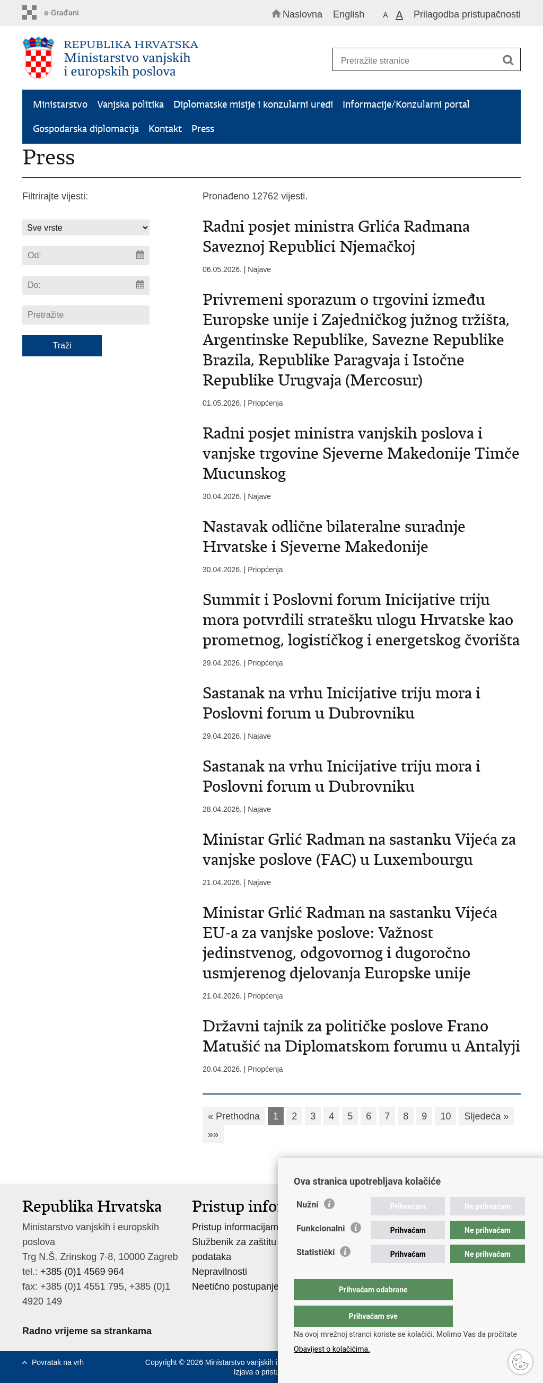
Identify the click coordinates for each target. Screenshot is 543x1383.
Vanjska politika (130, 104)
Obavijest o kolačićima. (332, 1349)
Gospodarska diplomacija (86, 128)
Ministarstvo (60, 104)
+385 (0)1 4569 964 (82, 1271)
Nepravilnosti (219, 1271)
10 (445, 1116)
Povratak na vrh (58, 1362)
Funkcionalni (320, 1250)
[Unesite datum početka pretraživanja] (86, 255)
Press (202, 128)
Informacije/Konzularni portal (406, 104)
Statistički (315, 1273)
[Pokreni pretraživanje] (508, 59)
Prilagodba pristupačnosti (467, 14)
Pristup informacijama (238, 1227)
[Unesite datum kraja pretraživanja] (86, 285)
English (348, 14)
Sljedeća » (486, 1116)
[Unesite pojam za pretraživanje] (422, 61)
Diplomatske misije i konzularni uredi (253, 104)
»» (213, 1134)
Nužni (307, 1226)
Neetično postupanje (235, 1286)
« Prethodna (234, 1116)
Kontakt (165, 128)
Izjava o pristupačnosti (271, 1372)
